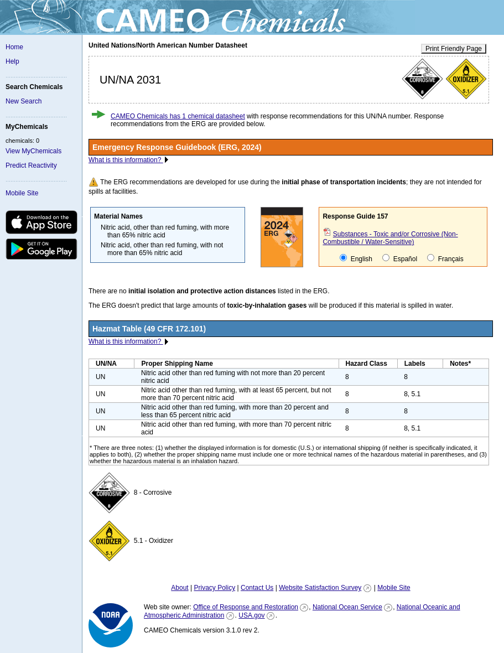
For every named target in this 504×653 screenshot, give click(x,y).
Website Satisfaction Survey (320, 588)
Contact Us (257, 588)
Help (12, 61)
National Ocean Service (347, 607)
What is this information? (126, 160)
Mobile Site (22, 193)
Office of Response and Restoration (245, 607)
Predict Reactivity (31, 165)
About (179, 588)
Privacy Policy (214, 588)
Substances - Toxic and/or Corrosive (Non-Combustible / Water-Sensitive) (390, 238)
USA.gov (251, 615)
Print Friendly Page (453, 49)
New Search (23, 101)
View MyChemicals (33, 151)
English (356, 258)
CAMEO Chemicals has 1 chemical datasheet (178, 116)
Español (399, 258)
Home (14, 47)
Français (445, 258)
